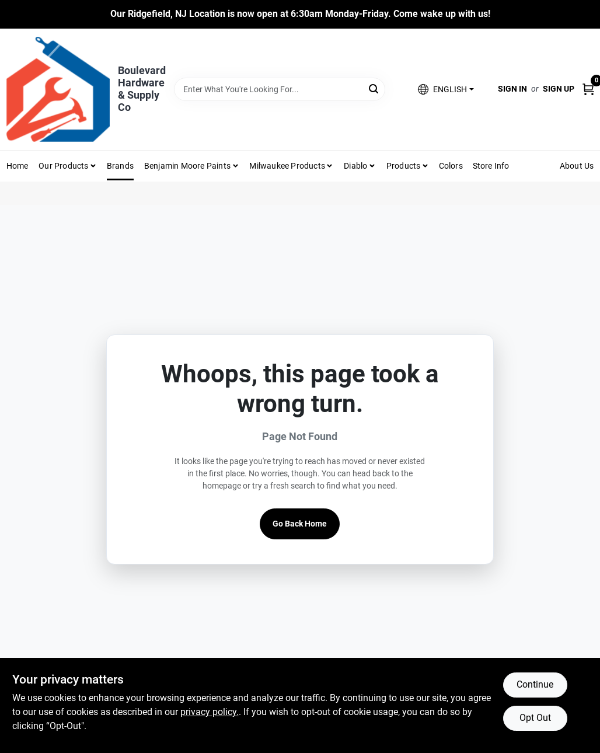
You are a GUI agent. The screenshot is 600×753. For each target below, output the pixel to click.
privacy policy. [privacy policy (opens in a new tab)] (209, 711)
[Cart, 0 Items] (588, 89)
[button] (446, 89)
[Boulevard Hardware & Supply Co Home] (58, 89)
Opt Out (535, 717)
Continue (535, 684)
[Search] (374, 88)
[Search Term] (279, 89)
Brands (120, 165)
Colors (451, 165)
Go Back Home (300, 523)
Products (403, 165)
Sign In (512, 88)
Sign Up (558, 88)
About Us (577, 165)
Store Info (491, 165)
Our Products (63, 165)
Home (17, 165)
